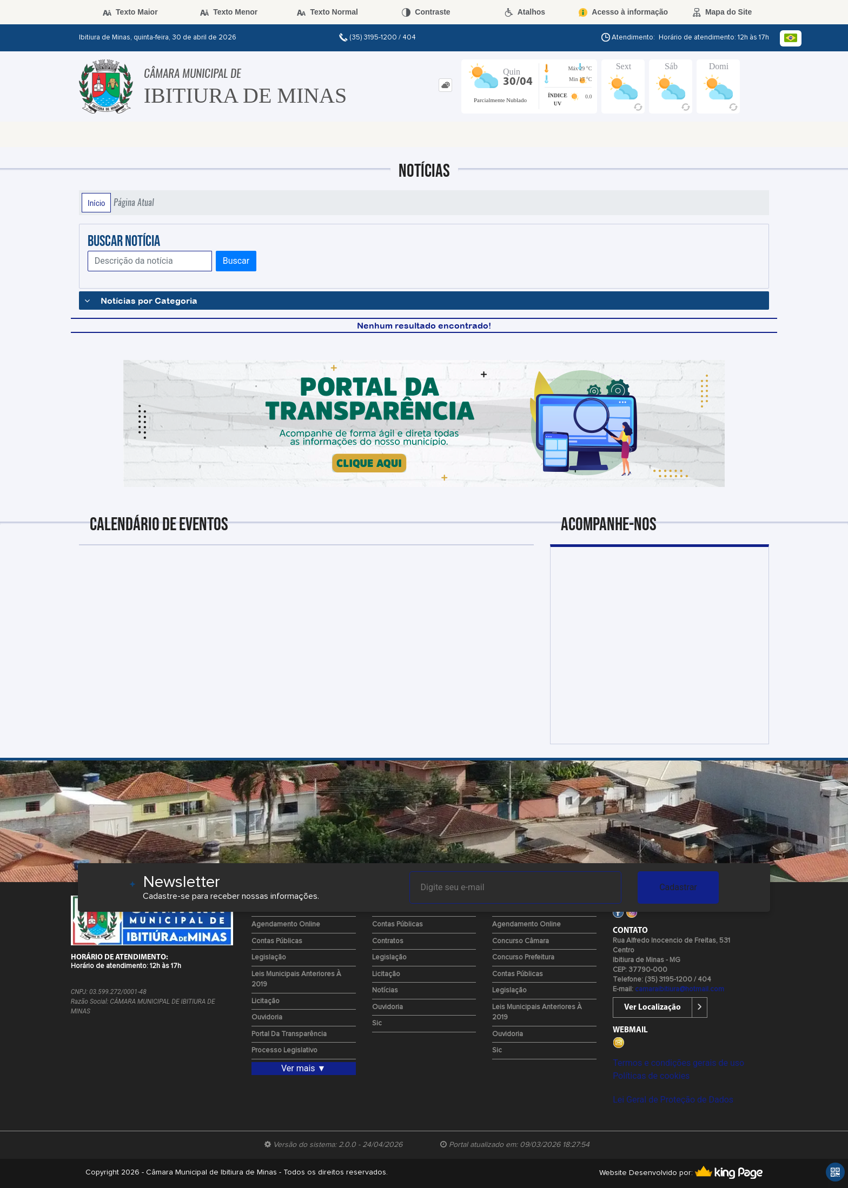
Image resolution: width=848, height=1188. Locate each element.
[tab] (445, 85)
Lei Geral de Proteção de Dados (673, 1099)
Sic (377, 1023)
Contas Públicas (276, 941)
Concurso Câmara (520, 941)
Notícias (385, 990)
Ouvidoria (266, 1017)
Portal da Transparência (289, 1034)
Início (96, 202)
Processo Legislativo (284, 1050)
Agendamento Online (285, 924)
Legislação (268, 957)
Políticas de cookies (651, 1076)
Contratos (387, 941)
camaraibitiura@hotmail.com (679, 989)
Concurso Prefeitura (523, 957)
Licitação (265, 1001)
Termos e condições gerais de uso (678, 1063)
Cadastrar (678, 887)
